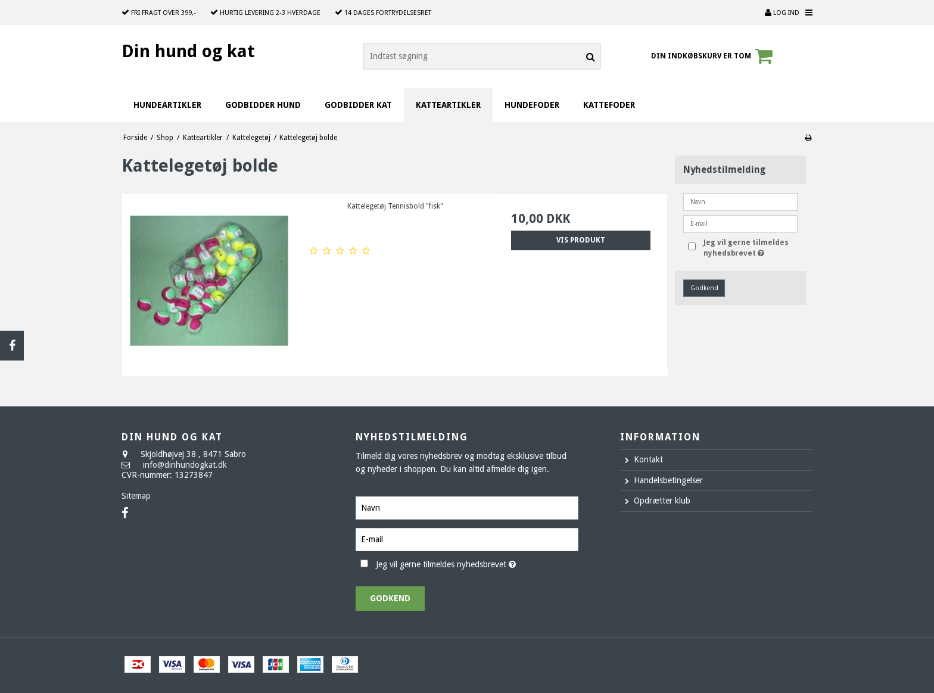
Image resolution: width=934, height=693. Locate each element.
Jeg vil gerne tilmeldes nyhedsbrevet (750, 247)
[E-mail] (467, 538)
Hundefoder (532, 105)
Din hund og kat (188, 51)
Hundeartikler (167, 105)
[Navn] (467, 507)
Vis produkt (580, 240)
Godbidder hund (263, 105)
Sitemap (136, 496)
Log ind (782, 13)
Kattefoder (609, 105)
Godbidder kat (358, 105)
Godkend (704, 288)
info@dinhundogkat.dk (185, 465)
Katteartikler (448, 105)
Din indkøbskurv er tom (713, 56)
